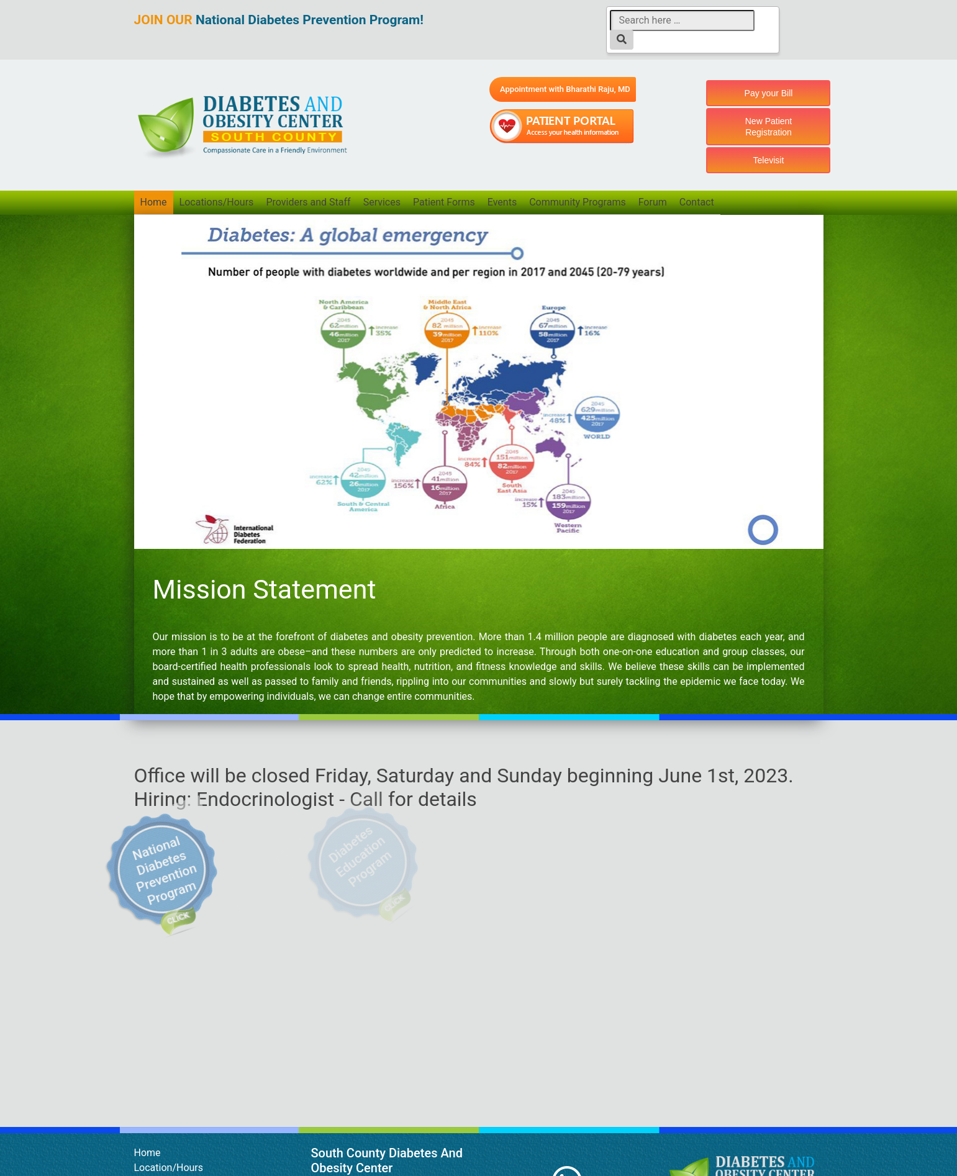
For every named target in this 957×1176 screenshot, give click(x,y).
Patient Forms (445, 202)
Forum (654, 202)
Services (382, 202)
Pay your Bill (769, 93)
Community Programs (578, 202)
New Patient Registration (768, 126)
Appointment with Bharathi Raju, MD (565, 89)
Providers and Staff (308, 202)
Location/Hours (169, 1168)
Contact (698, 202)
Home (153, 202)
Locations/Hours (216, 202)
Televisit (768, 160)
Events (503, 202)
